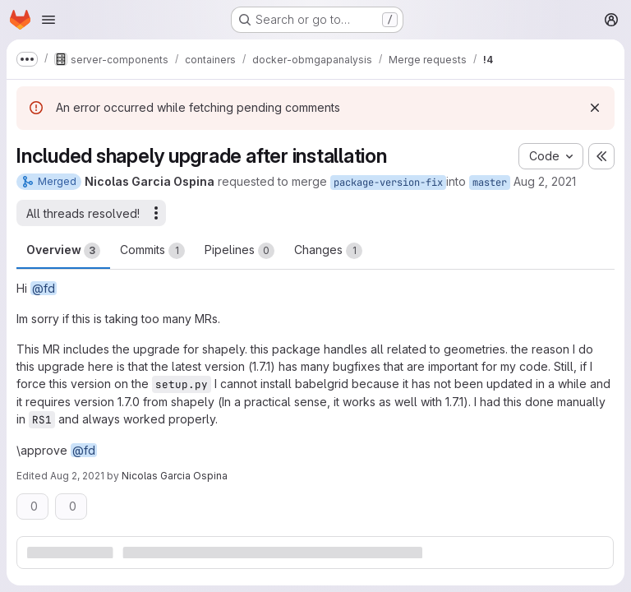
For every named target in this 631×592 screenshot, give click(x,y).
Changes (328, 251)
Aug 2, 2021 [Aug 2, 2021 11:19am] (77, 475)
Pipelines (239, 251)
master (489, 182)
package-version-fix (388, 182)
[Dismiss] (595, 108)
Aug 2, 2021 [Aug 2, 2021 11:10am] (545, 181)
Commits (152, 251)
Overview (63, 251)
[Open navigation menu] (48, 20)
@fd (43, 288)
